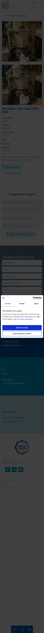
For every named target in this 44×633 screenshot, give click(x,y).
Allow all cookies (22, 328)
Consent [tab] (8, 303)
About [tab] (36, 303)
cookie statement (26, 319)
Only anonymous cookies (22, 333)
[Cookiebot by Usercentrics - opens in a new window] (33, 298)
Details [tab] (22, 303)
